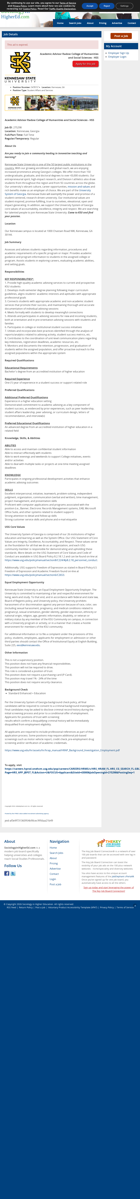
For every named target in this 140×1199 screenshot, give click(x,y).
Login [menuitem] (53, 879)
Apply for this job (85, 63)
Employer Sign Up (118, 53)
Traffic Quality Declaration (62, 8)
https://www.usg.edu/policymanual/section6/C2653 (34, 575)
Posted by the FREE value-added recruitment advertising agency (27, 813)
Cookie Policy (29, 8)
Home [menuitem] (53, 847)
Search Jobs (75, 23)
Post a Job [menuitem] (55, 884)
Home (60, 23)
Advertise (117, 23)
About (90, 23)
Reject (107, 5)
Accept (89, 5)
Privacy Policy (107, 907)
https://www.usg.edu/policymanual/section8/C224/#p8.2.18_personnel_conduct (51, 560)
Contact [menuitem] (54, 874)
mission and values (79, 186)
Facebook (6, 873)
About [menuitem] (53, 858)
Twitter (12, 873)
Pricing (102, 23)
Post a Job (121, 36)
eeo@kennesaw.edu (28, 645)
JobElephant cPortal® (123, 876)
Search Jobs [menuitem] (56, 853)
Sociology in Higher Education (37, 904)
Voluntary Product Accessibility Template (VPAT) (72, 907)
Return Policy (26, 907)
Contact (132, 23)
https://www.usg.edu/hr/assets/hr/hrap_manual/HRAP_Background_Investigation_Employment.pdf (62, 750)
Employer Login (117, 56)
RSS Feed (11, 907)
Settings (124, 5)
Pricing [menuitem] (54, 863)
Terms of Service (125, 907)
